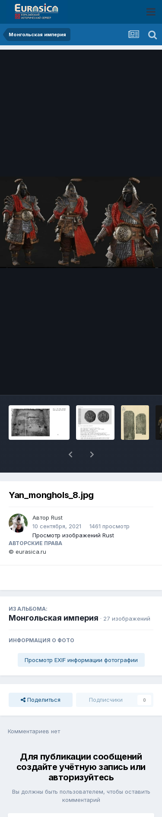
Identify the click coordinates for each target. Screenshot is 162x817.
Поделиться (40, 677)
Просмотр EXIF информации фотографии (81, 637)
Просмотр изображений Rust (73, 512)
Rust (57, 495)
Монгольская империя (53, 595)
